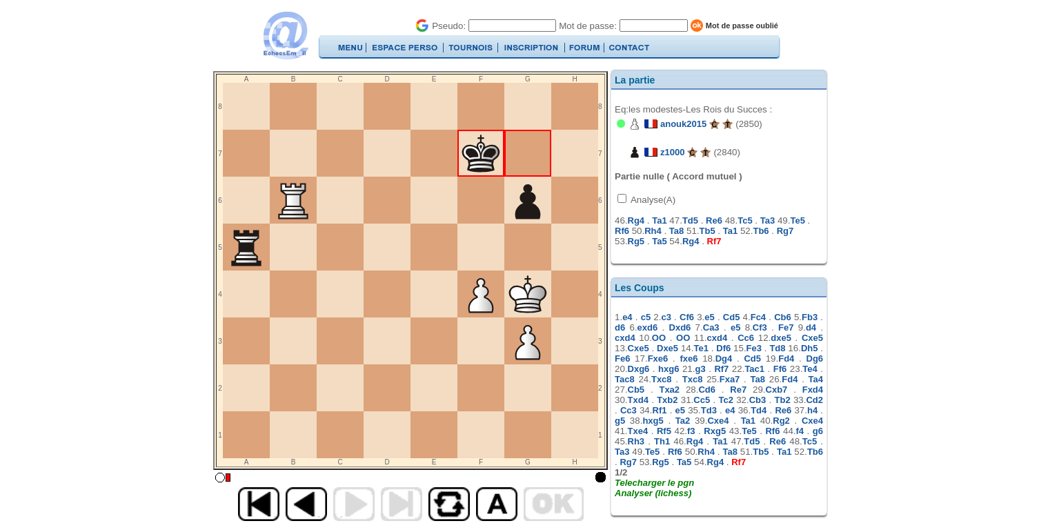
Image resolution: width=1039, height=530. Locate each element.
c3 (666, 317)
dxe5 (781, 338)
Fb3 (810, 317)
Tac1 (754, 369)
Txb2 (667, 400)
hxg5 (652, 420)
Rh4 (653, 231)
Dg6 (815, 358)
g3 (700, 369)
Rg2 (781, 420)
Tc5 (745, 220)
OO (659, 338)
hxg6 (668, 369)
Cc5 (701, 400)
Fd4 (786, 358)
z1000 (672, 152)
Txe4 (638, 431)
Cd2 (814, 400)
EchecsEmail (285, 35)
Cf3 (760, 327)
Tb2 (783, 400)
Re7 (738, 389)
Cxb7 (777, 389)
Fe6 (622, 358)
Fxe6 (658, 358)
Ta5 (659, 241)
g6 (818, 431)
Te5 (797, 220)
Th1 (662, 441)
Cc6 (746, 338)
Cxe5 (812, 338)
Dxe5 (667, 348)
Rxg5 (715, 431)
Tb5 (707, 231)
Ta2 (682, 420)
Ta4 (816, 379)
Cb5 (636, 389)
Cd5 (731, 317)
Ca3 (711, 327)
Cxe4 (718, 420)
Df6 (723, 348)
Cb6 (782, 317)
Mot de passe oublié (742, 25)
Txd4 (638, 400)
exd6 (647, 327)
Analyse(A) (652, 200)
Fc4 (758, 317)
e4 (627, 317)
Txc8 (661, 379)
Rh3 (636, 441)
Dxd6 (680, 327)
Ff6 (780, 369)
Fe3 (754, 348)
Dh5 (809, 348)
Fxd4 (812, 389)
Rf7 (714, 241)
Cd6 (706, 389)
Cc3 (628, 410)
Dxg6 (639, 369)
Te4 (809, 369)
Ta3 (767, 220)
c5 (646, 317)
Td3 (709, 410)
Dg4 (724, 358)
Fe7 (785, 327)
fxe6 (688, 358)
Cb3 (757, 400)
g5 (620, 420)
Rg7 (785, 231)
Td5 (690, 220)
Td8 (777, 348)
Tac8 (625, 379)
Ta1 (659, 220)
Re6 (714, 220)
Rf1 (660, 410)
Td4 (758, 410)
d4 (811, 327)
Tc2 (725, 400)
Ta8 (676, 231)
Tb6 (761, 231)
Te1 (700, 348)
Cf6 (687, 317)
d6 (620, 327)
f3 (691, 431)
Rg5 (636, 241)
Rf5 (664, 431)
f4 (800, 431)
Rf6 (622, 231)
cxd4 (625, 338)
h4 (812, 410)
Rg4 (636, 220)
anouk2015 (683, 124)
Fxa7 (730, 379)
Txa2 (669, 389)
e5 (709, 317)
